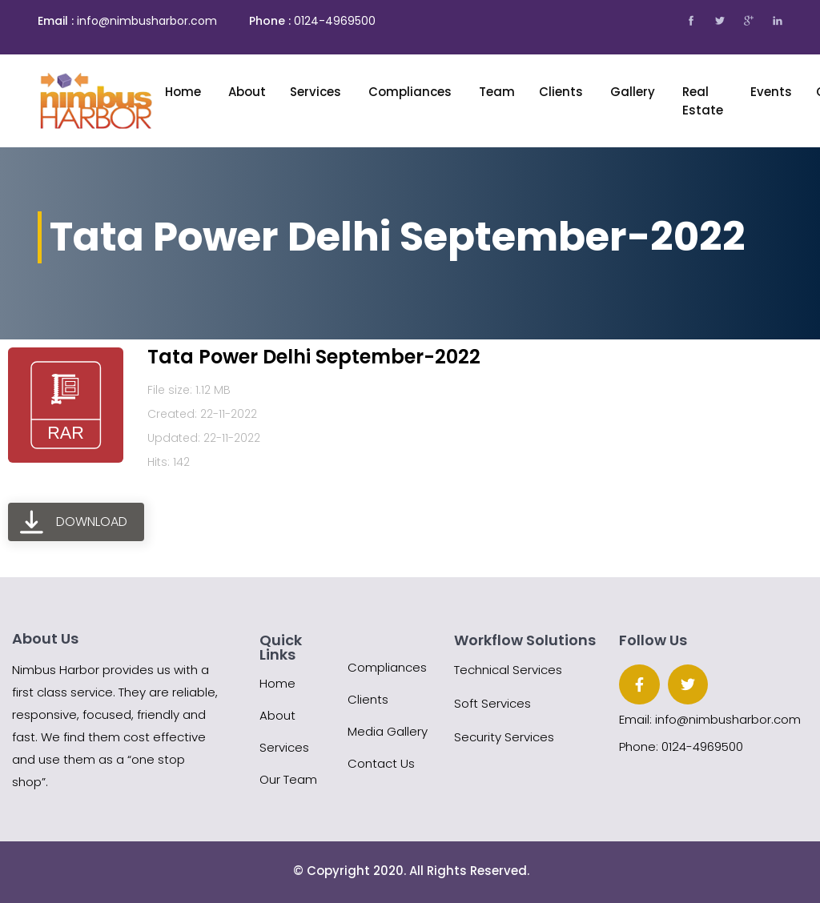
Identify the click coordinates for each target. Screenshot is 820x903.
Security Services (504, 736)
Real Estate (704, 100)
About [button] (247, 91)
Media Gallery (388, 731)
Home (184, 91)
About (277, 715)
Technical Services (508, 669)
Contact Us (381, 763)
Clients (562, 91)
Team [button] (497, 91)
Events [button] (771, 91)
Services (317, 91)
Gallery (634, 91)
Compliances (411, 91)
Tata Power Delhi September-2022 (313, 356)
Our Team (288, 779)
